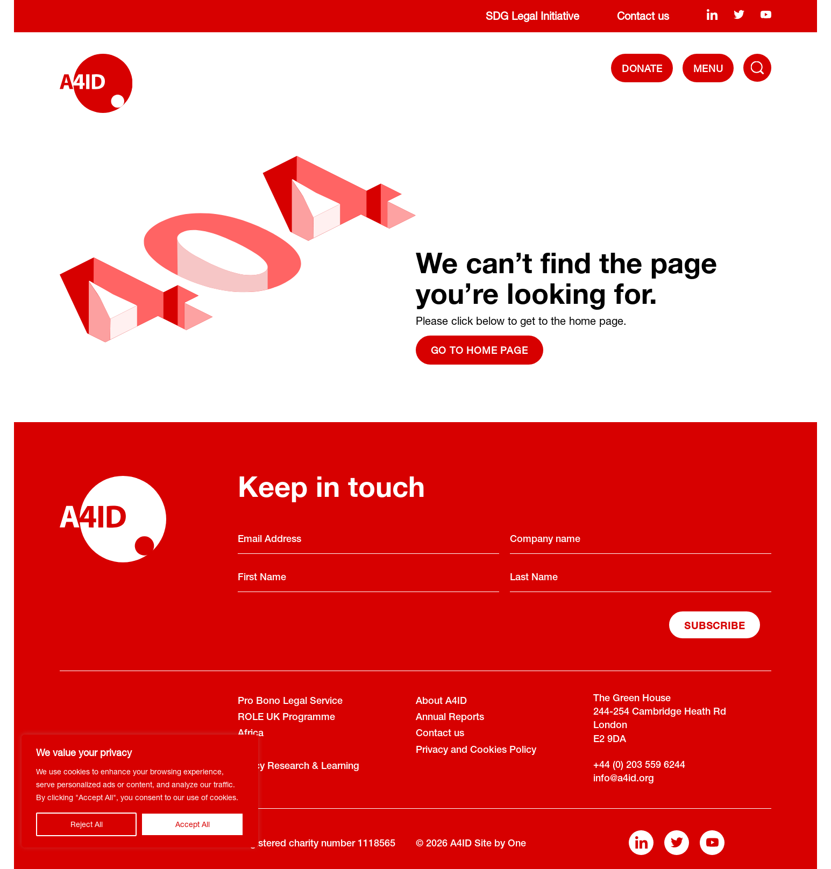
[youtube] (766, 14)
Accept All (192, 824)
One (517, 844)
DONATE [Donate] (642, 68)
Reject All (86, 824)
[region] (140, 791)
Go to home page (479, 350)
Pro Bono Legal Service (290, 702)
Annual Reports (450, 718)
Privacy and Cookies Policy (476, 751)
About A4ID (441, 702)
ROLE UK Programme (286, 718)
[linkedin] (712, 14)
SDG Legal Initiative (532, 16)
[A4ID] (96, 83)
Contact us (643, 16)
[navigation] (708, 68)
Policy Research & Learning (298, 767)
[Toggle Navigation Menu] (757, 68)
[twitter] (739, 14)
